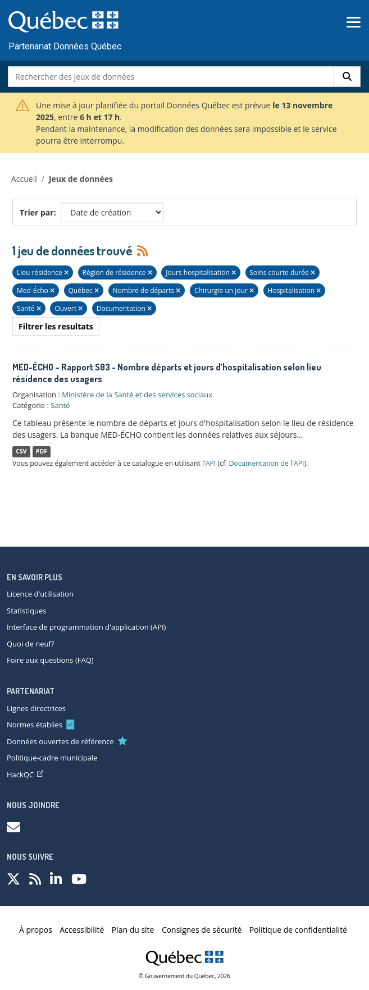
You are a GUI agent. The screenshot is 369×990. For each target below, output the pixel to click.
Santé (60, 405)
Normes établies (34, 724)
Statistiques (26, 611)
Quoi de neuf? (30, 644)
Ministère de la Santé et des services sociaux (137, 394)
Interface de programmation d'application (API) (86, 627)
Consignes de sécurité (202, 929)
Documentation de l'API (266, 463)
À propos (35, 929)
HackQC (25, 774)
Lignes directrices (36, 708)
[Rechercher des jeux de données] (171, 76)
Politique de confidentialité (298, 929)
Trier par (37, 212)
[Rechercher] (347, 76)
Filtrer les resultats (56, 326)
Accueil (24, 178)
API (211, 463)
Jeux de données (81, 178)
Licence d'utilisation (40, 594)
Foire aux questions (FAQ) (50, 660)
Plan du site (133, 929)
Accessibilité (82, 929)
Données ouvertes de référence (60, 741)
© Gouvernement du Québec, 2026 (184, 976)
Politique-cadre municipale (52, 758)
